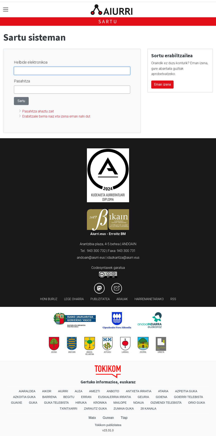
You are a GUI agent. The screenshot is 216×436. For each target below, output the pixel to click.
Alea (78, 391)
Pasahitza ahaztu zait (38, 111)
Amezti (94, 391)
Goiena (161, 397)
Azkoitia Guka (24, 397)
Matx (92, 418)
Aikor (46, 391)
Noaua (138, 402)
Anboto (113, 391)
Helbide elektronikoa (30, 62)
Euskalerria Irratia (114, 397)
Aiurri (63, 391)
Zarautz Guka (95, 408)
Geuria (143, 397)
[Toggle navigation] (5, 9)
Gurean (108, 418)
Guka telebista (56, 402)
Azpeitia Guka (186, 391)
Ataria (163, 391)
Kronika (100, 402)
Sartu (108, 21)
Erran (86, 397)
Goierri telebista (188, 397)
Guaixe (16, 402)
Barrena (49, 397)
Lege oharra (74, 299)
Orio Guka (196, 402)
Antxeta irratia (138, 391)
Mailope (120, 402)
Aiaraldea (27, 391)
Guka (33, 402)
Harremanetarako (149, 299)
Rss (173, 299)
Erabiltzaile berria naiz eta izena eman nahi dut (56, 116)
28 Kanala (148, 408)
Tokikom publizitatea (108, 425)
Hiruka (81, 402)
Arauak (122, 299)
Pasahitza (22, 81)
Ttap (124, 418)
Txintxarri (68, 408)
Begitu (68, 397)
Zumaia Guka (123, 408)
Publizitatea (100, 299)
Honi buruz (48, 299)
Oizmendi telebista (166, 402)
